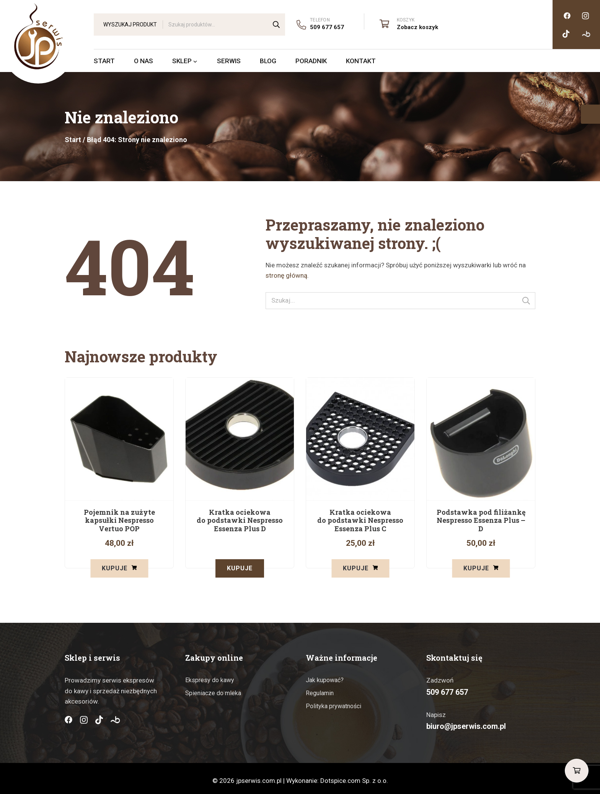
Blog (268, 61)
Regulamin (320, 688)
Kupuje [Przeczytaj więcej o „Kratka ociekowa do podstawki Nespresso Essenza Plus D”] (240, 568)
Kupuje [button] (114, 568)
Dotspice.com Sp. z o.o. (354, 776)
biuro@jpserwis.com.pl (466, 721)
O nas (143, 61)
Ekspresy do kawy (209, 675)
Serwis (229, 61)
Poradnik (311, 61)
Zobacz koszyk (417, 27)
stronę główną (286, 275)
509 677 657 (327, 27)
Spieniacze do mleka (213, 688)
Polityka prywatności (333, 701)
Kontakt (361, 61)
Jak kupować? (325, 675)
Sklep (185, 61)
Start (104, 61)
